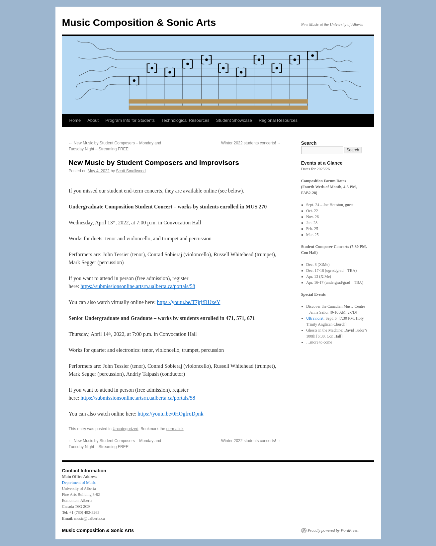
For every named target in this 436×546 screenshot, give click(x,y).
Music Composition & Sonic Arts (139, 22)
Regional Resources (278, 120)
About (93, 120)
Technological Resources (185, 120)
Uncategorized (125, 429)
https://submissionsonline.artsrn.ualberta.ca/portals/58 (137, 286)
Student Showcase (234, 120)
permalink (175, 429)
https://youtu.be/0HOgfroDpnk (171, 414)
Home (75, 120)
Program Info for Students (130, 120)
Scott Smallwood (130, 171)
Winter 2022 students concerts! (251, 143)
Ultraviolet (314, 318)
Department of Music (79, 482)
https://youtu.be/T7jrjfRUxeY (188, 302)
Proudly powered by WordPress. (333, 530)
